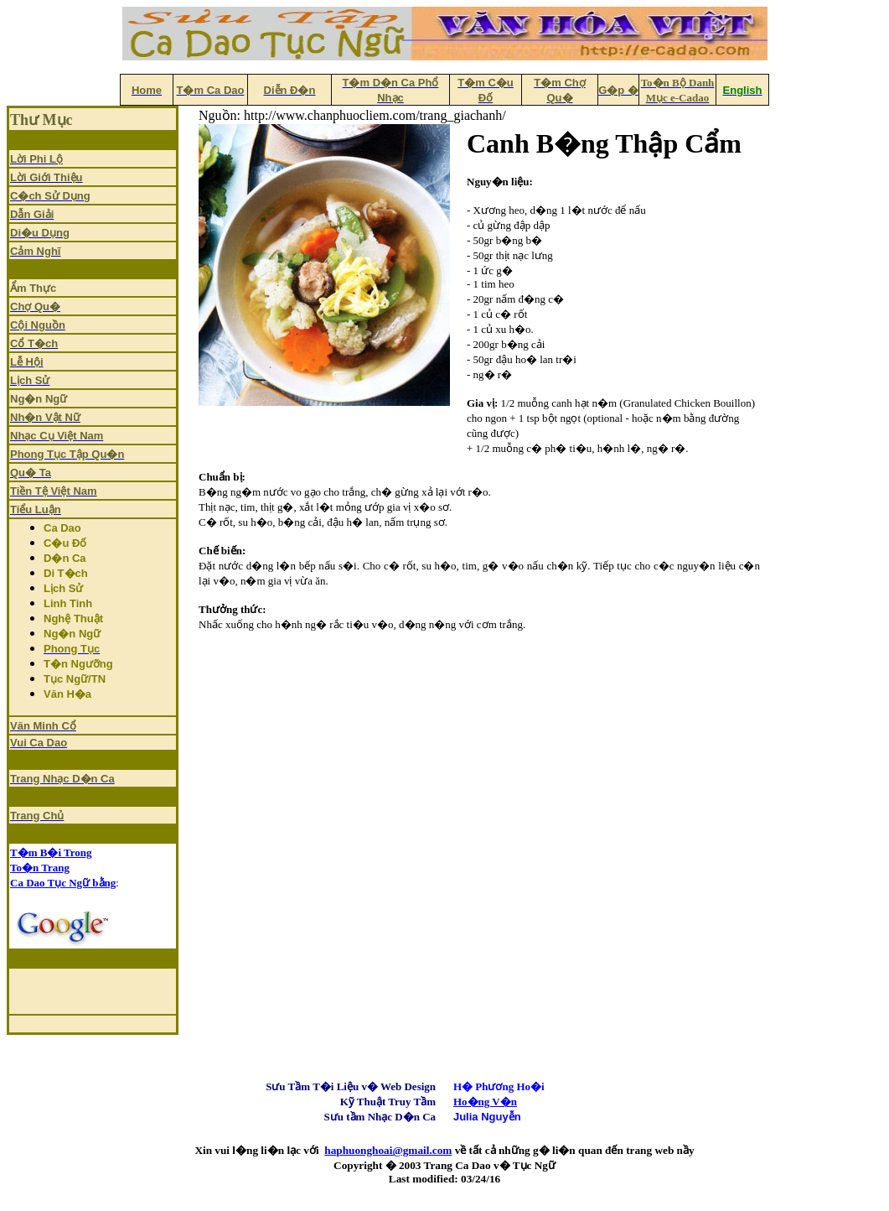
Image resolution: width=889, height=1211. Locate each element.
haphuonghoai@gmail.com (388, 1150)
